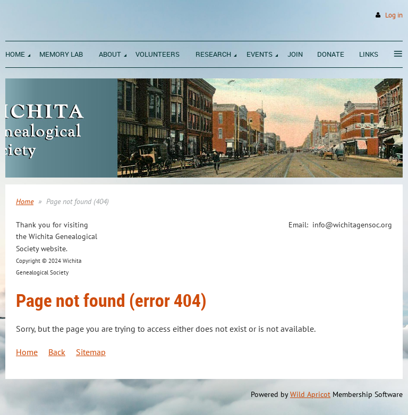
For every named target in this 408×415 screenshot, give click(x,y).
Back (56, 352)
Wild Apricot (310, 394)
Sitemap (91, 352)
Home (24, 201)
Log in (394, 15)
